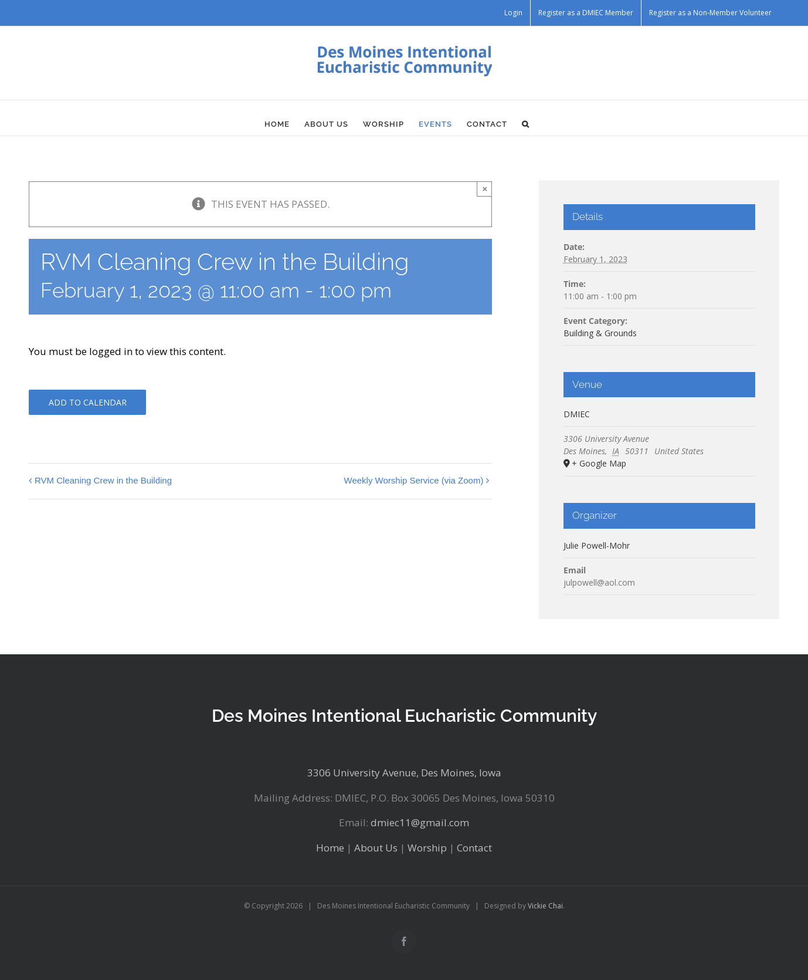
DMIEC (576, 414)
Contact (474, 847)
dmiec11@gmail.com (420, 822)
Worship (427, 847)
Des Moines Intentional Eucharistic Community (404, 715)
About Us (376, 847)
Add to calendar (88, 402)
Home (330, 847)
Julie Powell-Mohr (596, 545)
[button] (525, 124)
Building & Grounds (600, 333)
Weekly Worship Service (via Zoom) (414, 480)
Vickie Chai (545, 906)
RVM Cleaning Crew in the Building (103, 480)
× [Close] (485, 189)
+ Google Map (599, 463)
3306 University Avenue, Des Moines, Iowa (404, 772)
